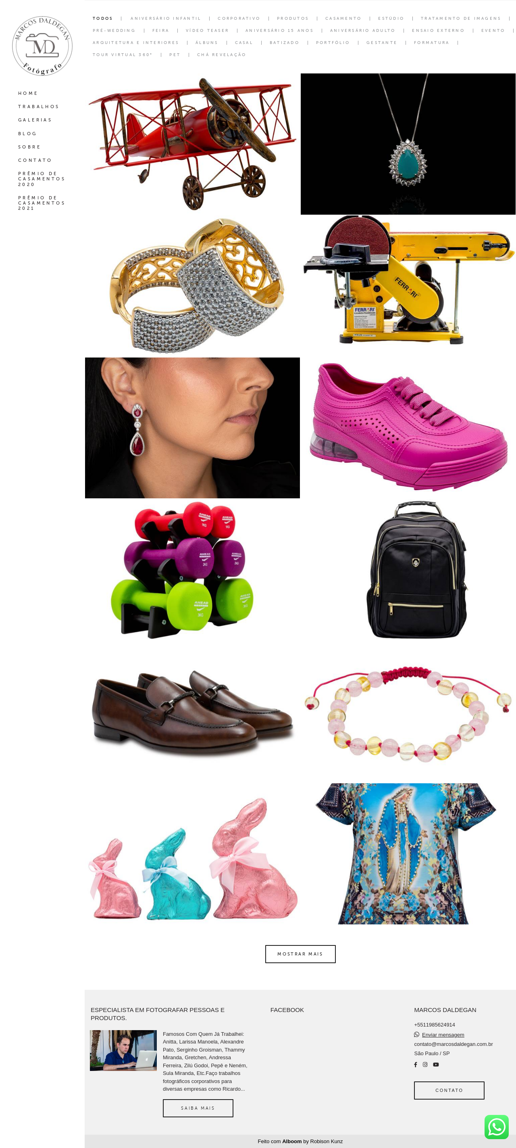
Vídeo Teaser (207, 31)
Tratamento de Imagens (461, 19)
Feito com (300, 1141)
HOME (28, 93)
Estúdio (391, 19)
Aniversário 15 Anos (280, 31)
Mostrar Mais (300, 953)
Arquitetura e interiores (136, 43)
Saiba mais (198, 1108)
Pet (175, 55)
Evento (493, 31)
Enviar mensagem (443, 1034)
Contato (449, 1090)
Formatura (431, 43)
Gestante (381, 43)
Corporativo (239, 19)
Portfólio (333, 43)
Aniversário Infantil (166, 19)
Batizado (285, 43)
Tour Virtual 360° (123, 55)
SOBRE (29, 147)
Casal (244, 43)
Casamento (343, 19)
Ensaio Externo (438, 31)
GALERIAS (35, 120)
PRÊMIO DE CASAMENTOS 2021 (42, 203)
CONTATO (35, 160)
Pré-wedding (114, 31)
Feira (160, 31)
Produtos (293, 19)
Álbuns (207, 43)
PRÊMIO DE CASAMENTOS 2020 (42, 179)
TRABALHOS (39, 106)
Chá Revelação (221, 55)
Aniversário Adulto (363, 31)
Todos (103, 19)
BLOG (27, 133)
